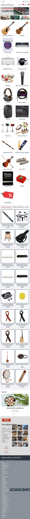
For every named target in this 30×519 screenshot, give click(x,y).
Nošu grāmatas (8, 186)
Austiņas (8, 102)
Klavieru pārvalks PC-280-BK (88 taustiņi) (22, 265)
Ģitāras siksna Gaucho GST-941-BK (22, 325)
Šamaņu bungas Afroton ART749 (7, 385)
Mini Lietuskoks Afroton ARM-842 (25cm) (22, 385)
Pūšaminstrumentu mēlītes (22, 152)
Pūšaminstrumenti (7, 152)
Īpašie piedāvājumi (18, 207)
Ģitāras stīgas (7, 52)
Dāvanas (22, 186)
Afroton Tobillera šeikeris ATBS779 (8, 365)
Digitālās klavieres (7, 69)
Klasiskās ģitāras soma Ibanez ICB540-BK (22, 245)
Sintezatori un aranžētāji (22, 52)
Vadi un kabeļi (22, 102)
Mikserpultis (22, 119)
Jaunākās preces (6, 207)
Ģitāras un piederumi (8, 35)
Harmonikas (22, 169)
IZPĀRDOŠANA (7, 202)
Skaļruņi (8, 119)
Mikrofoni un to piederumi (22, 85)
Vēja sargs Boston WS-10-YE (22, 305)
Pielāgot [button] (21, 489)
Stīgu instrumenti (7, 169)
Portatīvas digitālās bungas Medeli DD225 (8, 305)
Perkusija (8, 85)
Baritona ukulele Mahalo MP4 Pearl (22, 345)
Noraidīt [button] (13, 489)
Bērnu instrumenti (22, 135)
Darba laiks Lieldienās (15, 408)
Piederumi (7, 135)
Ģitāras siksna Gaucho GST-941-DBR (8, 345)
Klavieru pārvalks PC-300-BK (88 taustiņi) (22, 285)
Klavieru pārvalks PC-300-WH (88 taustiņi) (7, 285)
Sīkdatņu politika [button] (4, 516)
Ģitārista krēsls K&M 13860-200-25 (7, 245)
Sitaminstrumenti (22, 69)
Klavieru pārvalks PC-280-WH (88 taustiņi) (7, 265)
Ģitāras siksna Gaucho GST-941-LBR (8, 325)
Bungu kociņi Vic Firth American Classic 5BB (8, 225)
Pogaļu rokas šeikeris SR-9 (22, 365)
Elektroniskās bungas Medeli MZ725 (22, 225)
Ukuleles (22, 35)
